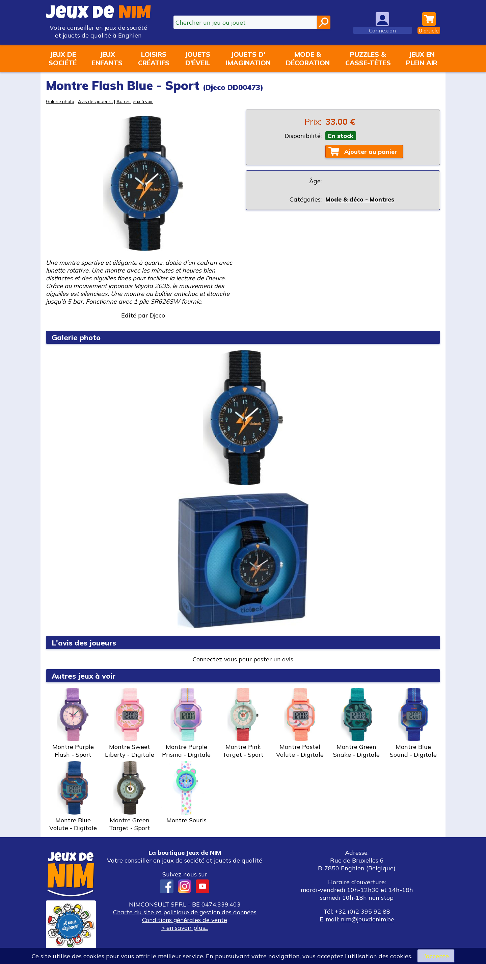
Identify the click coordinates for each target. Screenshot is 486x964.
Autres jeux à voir (137, 101)
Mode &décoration (308, 58)
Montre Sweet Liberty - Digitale (129, 723)
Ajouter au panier (371, 152)
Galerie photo (60, 101)
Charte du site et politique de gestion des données (184, 912)
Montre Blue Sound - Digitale (413, 723)
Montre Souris (186, 792)
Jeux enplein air (421, 58)
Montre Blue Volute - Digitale (73, 796)
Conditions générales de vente (184, 920)
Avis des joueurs (96, 101)
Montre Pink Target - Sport (243, 723)
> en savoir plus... (185, 928)
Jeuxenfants (107, 58)
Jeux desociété (63, 58)
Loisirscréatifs (153, 58)
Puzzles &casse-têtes (368, 58)
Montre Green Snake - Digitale (356, 723)
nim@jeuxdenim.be (367, 919)
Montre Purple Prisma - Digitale (186, 723)
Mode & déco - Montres (359, 200)
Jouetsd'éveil (197, 58)
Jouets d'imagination (248, 58)
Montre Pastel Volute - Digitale (299, 723)
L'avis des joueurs (85, 643)
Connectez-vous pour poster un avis (243, 659)
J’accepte (436, 956)
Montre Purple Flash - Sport (73, 723)
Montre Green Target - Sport (129, 796)
